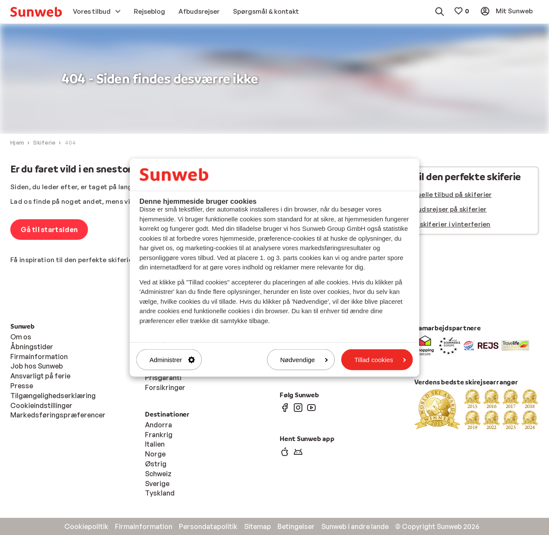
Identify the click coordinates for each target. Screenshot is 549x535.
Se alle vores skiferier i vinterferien (433, 224)
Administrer (172, 359)
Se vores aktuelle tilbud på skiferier (434, 194)
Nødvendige (304, 359)
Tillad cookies (380, 359)
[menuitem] (36, 12)
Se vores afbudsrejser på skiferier (431, 209)
